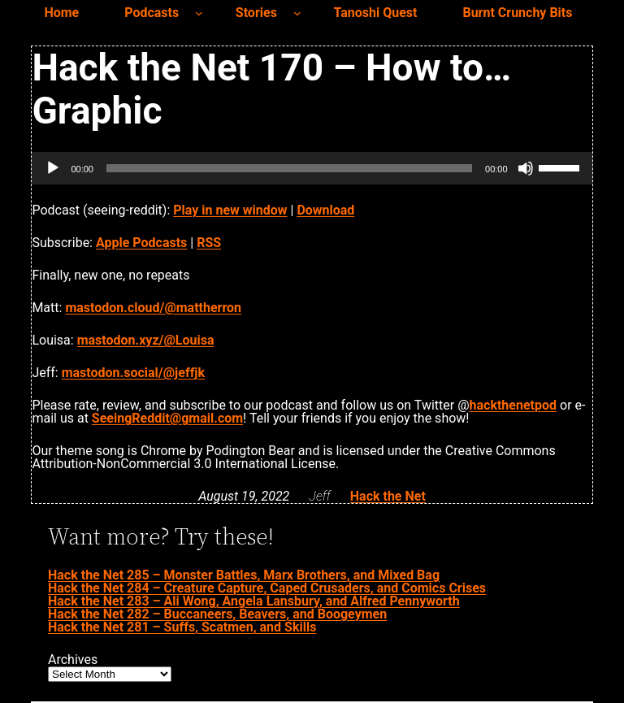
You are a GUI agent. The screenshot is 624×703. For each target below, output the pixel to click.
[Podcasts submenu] (199, 13)
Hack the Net (388, 496)
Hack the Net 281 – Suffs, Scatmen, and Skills (182, 627)
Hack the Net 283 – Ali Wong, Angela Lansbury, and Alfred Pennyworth (254, 601)
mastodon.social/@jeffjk (133, 372)
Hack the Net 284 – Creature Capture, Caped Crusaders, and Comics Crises (267, 588)
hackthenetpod (513, 405)
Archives (73, 659)
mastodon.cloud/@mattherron (153, 307)
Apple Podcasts (141, 242)
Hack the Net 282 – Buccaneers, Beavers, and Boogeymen (217, 614)
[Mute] (526, 168)
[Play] (53, 168)
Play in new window (230, 210)
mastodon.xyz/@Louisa (145, 340)
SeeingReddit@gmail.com (167, 418)
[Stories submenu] (297, 13)
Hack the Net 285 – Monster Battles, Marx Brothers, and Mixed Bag (244, 575)
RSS (209, 242)
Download (325, 210)
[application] (312, 168)
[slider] (289, 168)
